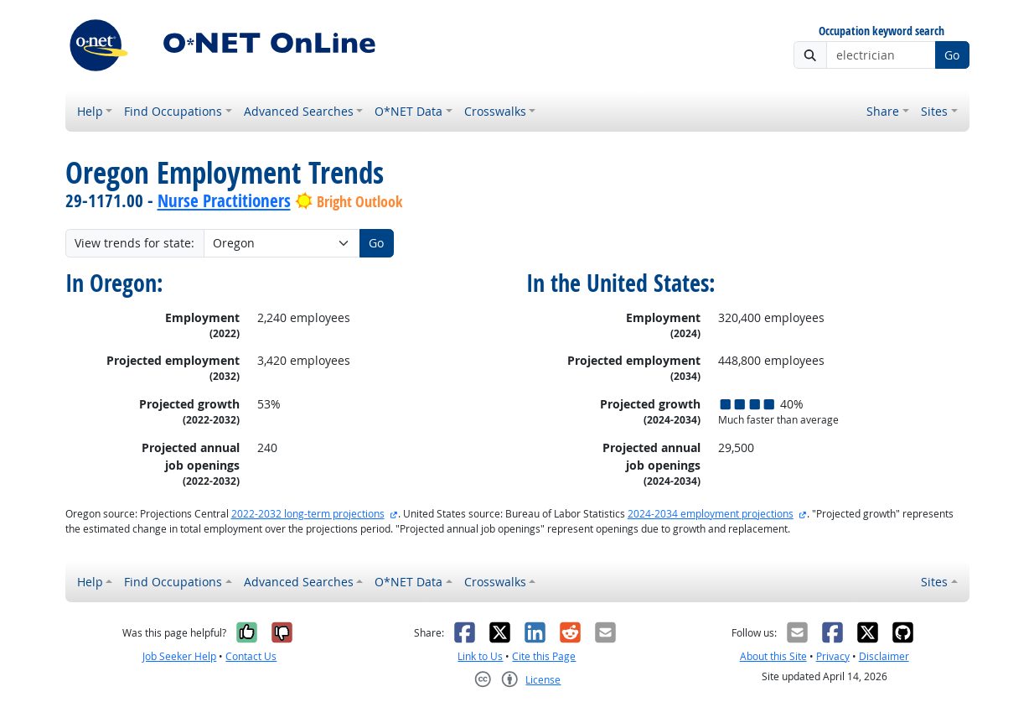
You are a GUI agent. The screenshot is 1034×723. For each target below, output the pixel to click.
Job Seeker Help (179, 656)
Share (882, 111)
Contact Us (251, 656)
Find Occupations (173, 111)
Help (90, 111)
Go (951, 55)
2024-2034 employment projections (711, 514)
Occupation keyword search (881, 31)
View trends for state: (134, 243)
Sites (934, 111)
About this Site (773, 656)
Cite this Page (544, 656)
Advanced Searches (299, 111)
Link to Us (480, 656)
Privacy (833, 656)
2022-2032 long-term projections (308, 514)
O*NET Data (408, 111)
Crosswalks (495, 111)
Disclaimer (884, 656)
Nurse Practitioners (224, 200)
